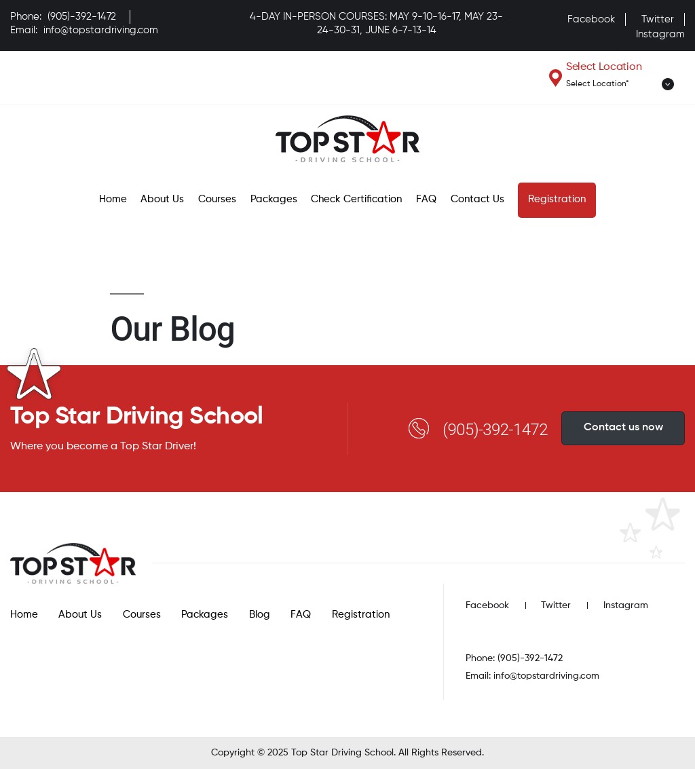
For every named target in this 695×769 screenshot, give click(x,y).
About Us (162, 199)
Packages (273, 199)
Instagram (660, 34)
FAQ (426, 199)
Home (113, 199)
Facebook (591, 19)
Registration (557, 199)
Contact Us (477, 199)
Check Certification (356, 199)
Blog (259, 614)
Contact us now (623, 427)
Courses (217, 199)
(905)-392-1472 (82, 17)
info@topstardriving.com (100, 30)
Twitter (657, 19)
